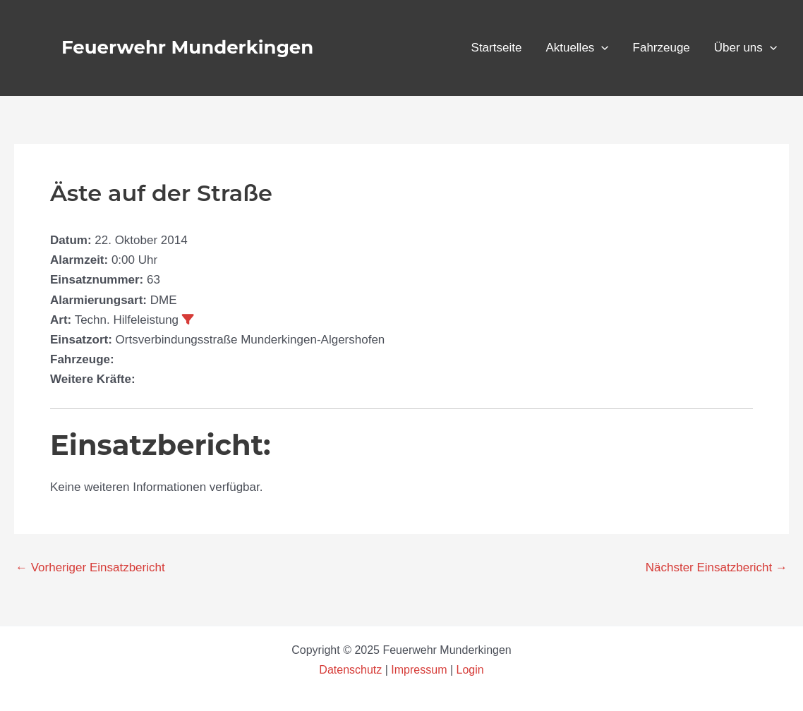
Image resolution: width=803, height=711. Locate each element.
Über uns (745, 48)
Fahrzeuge (661, 47)
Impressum (419, 670)
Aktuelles (576, 48)
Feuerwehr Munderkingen (187, 47)
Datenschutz (352, 670)
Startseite (496, 47)
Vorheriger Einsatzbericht (90, 567)
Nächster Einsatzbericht (716, 567)
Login (470, 670)
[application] (601, 48)
